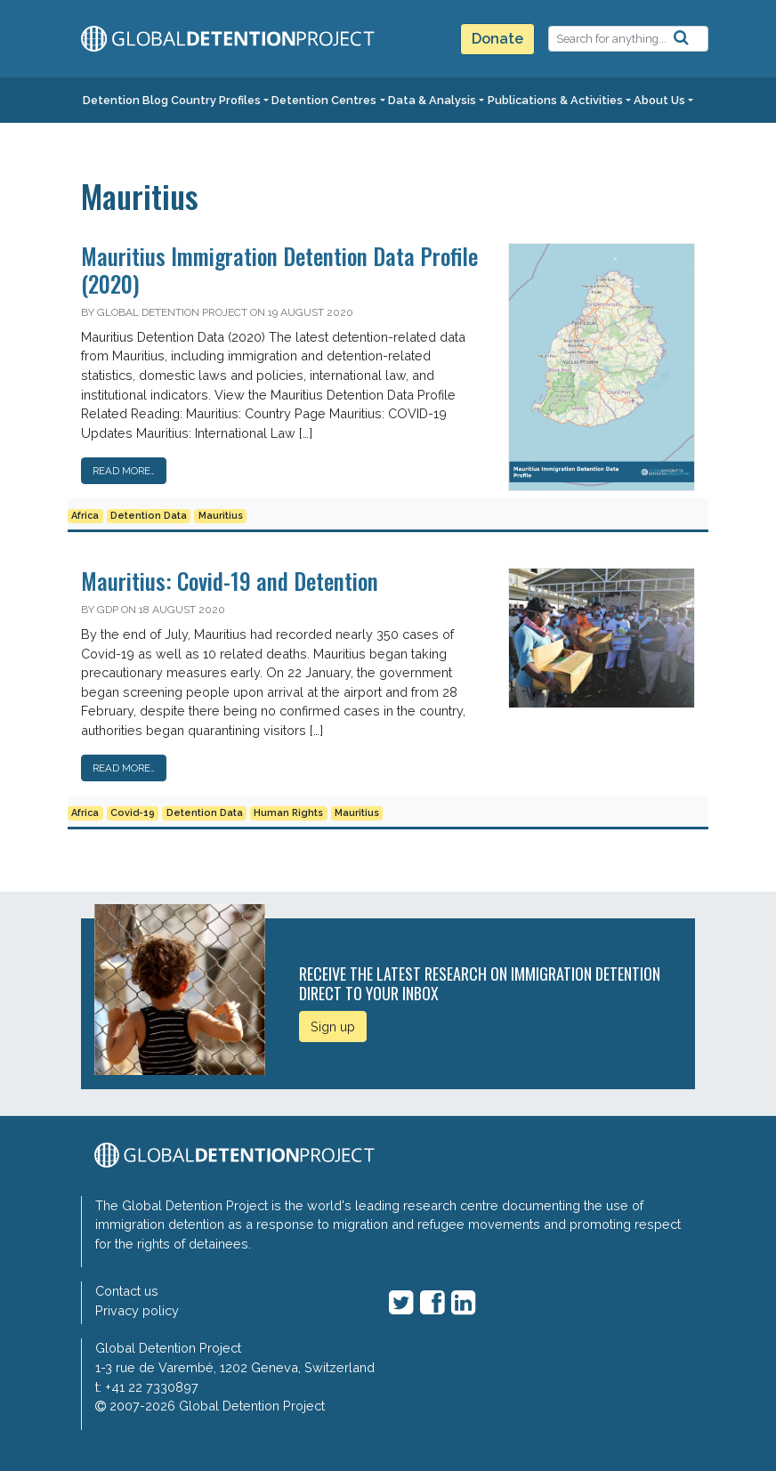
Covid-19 (132, 813)
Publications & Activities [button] (555, 100)
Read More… (124, 471)
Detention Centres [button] (323, 100)
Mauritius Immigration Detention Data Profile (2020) (279, 269)
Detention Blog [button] (125, 100)
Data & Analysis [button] (432, 100)
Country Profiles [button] (216, 100)
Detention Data (148, 515)
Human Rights (288, 813)
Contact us (126, 1290)
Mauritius (220, 515)
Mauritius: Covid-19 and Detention (229, 580)
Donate (497, 38)
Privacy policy (137, 1310)
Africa (85, 515)
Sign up (333, 1026)
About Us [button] (659, 100)
